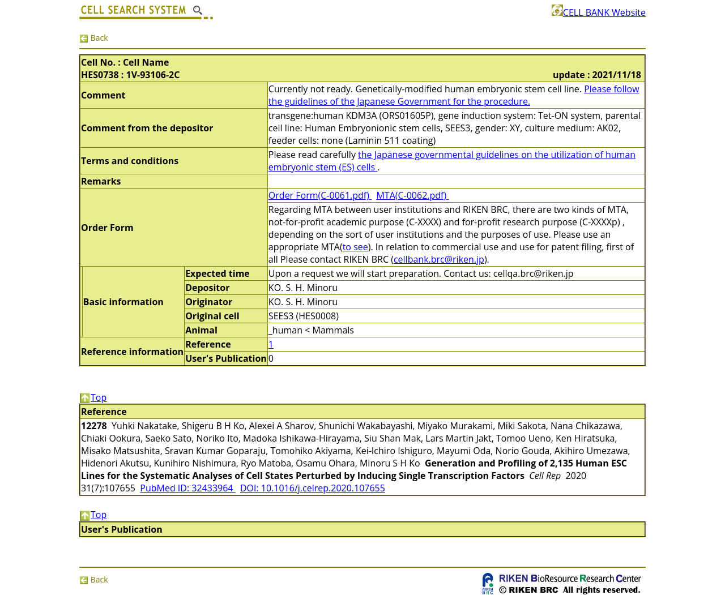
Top (92, 397)
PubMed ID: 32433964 (187, 488)
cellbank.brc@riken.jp (439, 259)
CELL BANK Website (599, 12)
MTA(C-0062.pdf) (412, 195)
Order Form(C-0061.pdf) (320, 195)
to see (355, 247)
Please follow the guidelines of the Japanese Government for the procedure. (453, 95)
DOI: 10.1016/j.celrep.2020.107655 (312, 488)
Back (93, 37)
